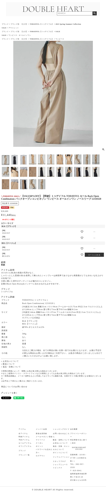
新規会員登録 (41, 433)
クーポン (39, 443)
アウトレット (13, 28)
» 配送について (8, 364)
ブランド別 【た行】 (19, 24)
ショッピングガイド (61, 429)
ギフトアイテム (25, 446)
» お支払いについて (10, 361)
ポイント (39, 446)
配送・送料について (61, 440)
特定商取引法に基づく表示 (78, 441)
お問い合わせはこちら (61, 435)
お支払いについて (60, 443)
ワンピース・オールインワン (19, 35)
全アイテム (23, 433)
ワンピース (59, 39)
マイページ (40, 440)
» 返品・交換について (11, 367)
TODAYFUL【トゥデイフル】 (41, 24)
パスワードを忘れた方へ (44, 451)
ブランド (5, 24)
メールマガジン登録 (44, 437)
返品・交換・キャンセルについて (61, 447)
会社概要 (74, 429)
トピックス (57, 468)
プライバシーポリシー (78, 435)
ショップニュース (60, 464)
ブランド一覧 (24, 455)
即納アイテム (24, 437)
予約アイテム (24, 440)
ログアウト (40, 456)
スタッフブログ (59, 461)
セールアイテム (25, 443)
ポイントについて (60, 453)
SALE (4, 28)
